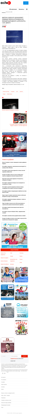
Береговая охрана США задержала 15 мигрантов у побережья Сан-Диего (12, 179)
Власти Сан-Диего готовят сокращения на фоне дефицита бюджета (14, 163)
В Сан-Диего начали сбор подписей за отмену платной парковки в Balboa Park (13, 171)
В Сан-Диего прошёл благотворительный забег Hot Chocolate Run (13, 208)
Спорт (21, 262)
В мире (11, 256)
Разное (21, 256)
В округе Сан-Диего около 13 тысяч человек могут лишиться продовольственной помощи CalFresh (12, 175)
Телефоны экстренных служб (6, 400)
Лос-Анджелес (3, 379)
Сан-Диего (12, 91)
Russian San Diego (6, 91)
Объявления (13, 9)
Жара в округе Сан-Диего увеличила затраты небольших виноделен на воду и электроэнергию (14, 196)
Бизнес (2, 389)
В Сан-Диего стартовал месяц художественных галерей (13, 215)
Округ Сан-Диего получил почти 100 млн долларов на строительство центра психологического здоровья (13, 204)
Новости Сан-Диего (4, 257)
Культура (12, 264)
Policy (2, 407)
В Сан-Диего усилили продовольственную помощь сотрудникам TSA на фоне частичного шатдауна (13, 187)
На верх (3, 356)
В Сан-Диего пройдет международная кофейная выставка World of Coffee (14, 192)
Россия (21, 259)
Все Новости (3, 377)
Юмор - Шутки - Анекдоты (5, 395)
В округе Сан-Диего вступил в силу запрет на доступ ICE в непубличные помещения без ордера (14, 219)
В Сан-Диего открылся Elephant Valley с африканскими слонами (13, 212)
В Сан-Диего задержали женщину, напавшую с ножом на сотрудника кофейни (14, 200)
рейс (17, 91)
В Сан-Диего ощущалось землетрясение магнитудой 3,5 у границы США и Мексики (14, 167)
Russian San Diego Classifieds (6, 402)
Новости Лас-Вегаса (5, 264)
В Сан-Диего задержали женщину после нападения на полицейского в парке (13, 183)
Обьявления (3, 397)
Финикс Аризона (4, 384)
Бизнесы (21, 9)
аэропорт (21, 91)
